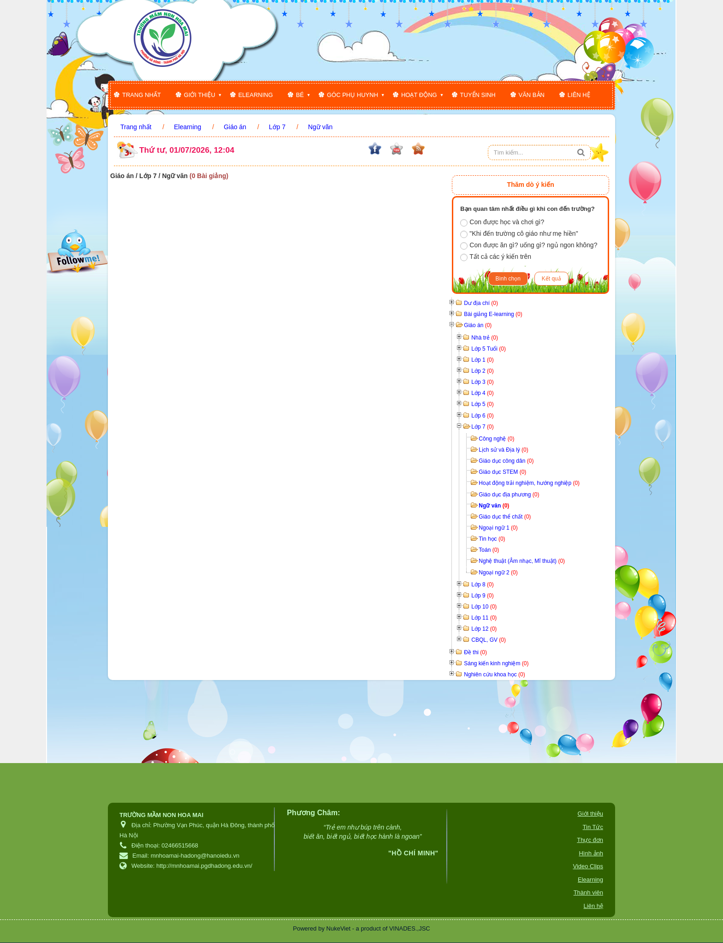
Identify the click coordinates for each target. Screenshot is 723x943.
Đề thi (475, 652)
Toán (489, 550)
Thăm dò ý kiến (530, 184)
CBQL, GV (488, 640)
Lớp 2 (482, 371)
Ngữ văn (494, 505)
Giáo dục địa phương (509, 494)
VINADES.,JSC (409, 928)
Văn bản (532, 94)
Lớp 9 (482, 595)
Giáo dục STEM (502, 472)
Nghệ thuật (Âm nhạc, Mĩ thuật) (522, 561)
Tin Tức (593, 827)
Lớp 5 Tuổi (488, 349)
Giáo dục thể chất (505, 516)
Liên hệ (579, 94)
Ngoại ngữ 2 (498, 572)
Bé (300, 94)
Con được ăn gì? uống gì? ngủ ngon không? (528, 245)
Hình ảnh (591, 853)
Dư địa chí (481, 303)
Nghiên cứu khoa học (494, 674)
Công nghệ (496, 439)
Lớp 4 (482, 393)
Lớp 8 (482, 584)
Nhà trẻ (484, 337)
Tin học (492, 539)
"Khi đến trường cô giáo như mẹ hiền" (519, 234)
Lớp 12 (484, 629)
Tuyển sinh (478, 94)
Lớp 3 (482, 382)
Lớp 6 (482, 415)
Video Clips (588, 866)
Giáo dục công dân (506, 461)
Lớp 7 (482, 427)
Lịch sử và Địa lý (503, 450)
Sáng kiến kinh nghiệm (496, 663)
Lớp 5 (482, 404)
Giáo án (478, 325)
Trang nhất (141, 94)
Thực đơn (590, 839)
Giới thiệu (199, 94)
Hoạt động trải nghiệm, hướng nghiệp (529, 483)
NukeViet (338, 928)
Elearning (255, 94)
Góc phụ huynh (352, 94)
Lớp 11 (484, 618)
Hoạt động (419, 94)
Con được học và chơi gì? (502, 222)
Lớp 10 (484, 606)
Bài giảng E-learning (493, 314)
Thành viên (588, 892)
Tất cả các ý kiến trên (495, 257)
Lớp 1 (482, 360)
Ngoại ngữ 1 (498, 528)
